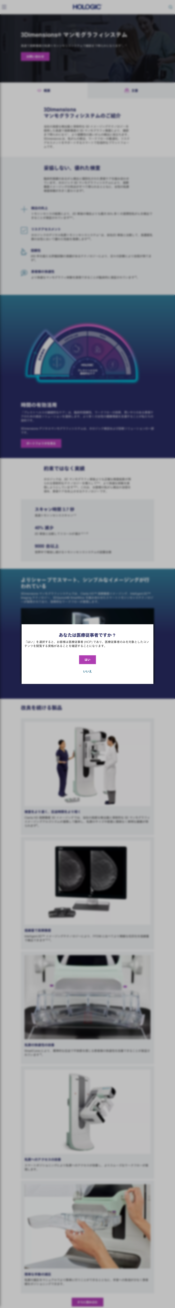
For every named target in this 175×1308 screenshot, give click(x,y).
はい (87, 660)
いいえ (87, 671)
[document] (87, 654)
